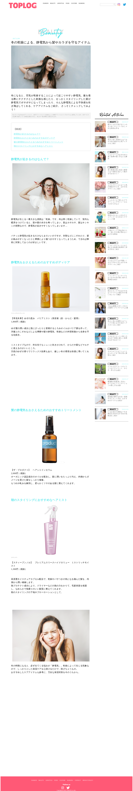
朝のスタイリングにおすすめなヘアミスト (33, 146)
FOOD (67, 3)
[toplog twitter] (125, 4)
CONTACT (78, 780)
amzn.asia (14, 557)
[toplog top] (22, 5)
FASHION (45, 3)
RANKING (82, 3)
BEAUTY (53, 3)
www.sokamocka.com (18, 313)
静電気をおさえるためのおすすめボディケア (34, 138)
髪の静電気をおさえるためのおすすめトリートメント (38, 142)
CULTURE (74, 3)
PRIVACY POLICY (88, 780)
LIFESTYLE (60, 3)
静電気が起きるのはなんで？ (27, 134)
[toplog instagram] (120, 4)
